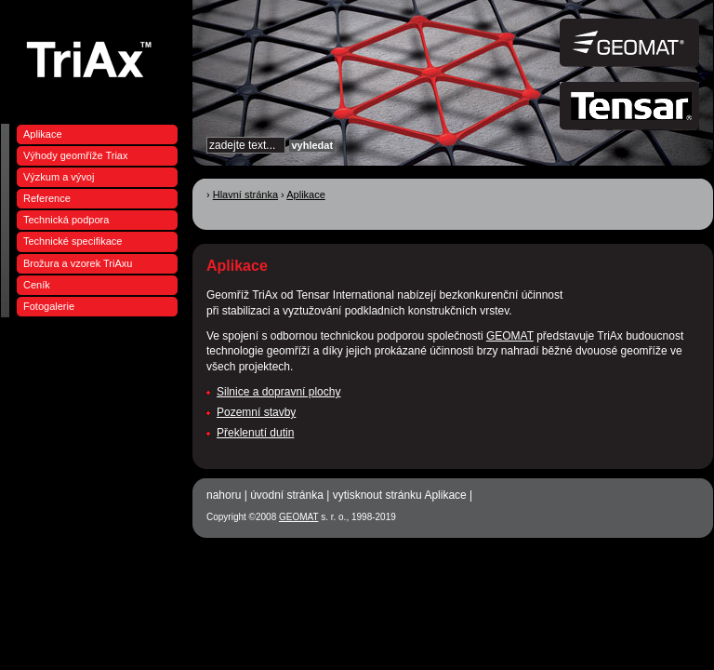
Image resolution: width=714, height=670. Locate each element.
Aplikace (305, 194)
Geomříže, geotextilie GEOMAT (94, 58)
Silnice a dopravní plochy (278, 391)
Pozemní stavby (256, 412)
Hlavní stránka (245, 194)
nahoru (223, 495)
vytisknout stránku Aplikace (400, 495)
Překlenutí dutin (255, 432)
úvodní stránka (287, 495)
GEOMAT (510, 335)
